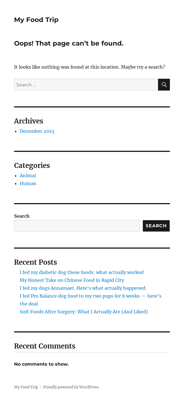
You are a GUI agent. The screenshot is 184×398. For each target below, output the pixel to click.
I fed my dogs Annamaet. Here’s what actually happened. (83, 288)
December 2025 (37, 131)
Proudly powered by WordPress (71, 387)
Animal (28, 175)
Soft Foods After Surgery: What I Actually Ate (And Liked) (84, 311)
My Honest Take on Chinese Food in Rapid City (72, 280)
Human (28, 183)
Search (22, 216)
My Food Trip (36, 20)
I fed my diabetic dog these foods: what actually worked (82, 272)
